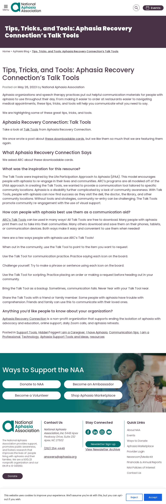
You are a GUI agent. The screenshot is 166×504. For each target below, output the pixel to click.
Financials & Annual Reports (144, 462)
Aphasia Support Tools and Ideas (64, 337)
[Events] (153, 8)
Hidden (43, 332)
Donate (12, 476)
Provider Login (135, 452)
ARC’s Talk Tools (14, 220)
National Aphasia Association (63, 87)
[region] (83, 496)
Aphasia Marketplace (140, 446)
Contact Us (134, 473)
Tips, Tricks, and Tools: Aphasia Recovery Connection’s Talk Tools (68, 32)
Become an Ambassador (93, 384)
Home (6, 51)
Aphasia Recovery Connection (24, 319)
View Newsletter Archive (102, 450)
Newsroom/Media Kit (140, 457)
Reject (134, 497)
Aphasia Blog (21, 51)
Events (131, 435)
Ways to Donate (137, 441)
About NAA (133, 430)
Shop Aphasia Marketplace (93, 395)
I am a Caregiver (73, 332)
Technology (30, 337)
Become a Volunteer (31, 395)
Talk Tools (31, 130)
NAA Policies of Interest (141, 468)
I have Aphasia (96, 332)
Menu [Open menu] (6, 9)
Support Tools (27, 332)
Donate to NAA (32, 384)
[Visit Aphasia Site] (26, 8)
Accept (153, 497)
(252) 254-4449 (54, 448)
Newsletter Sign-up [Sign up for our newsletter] (103, 444)
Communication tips (124, 332)
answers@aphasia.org (60, 457)
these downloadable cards (64, 139)
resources (97, 337)
